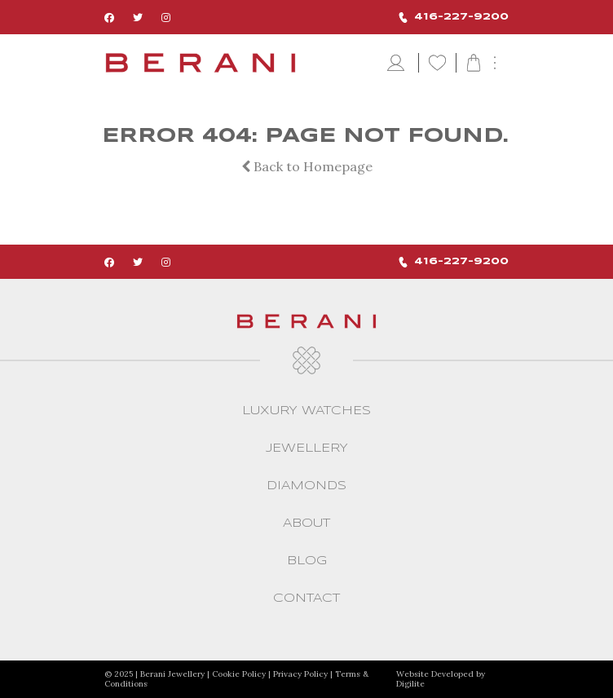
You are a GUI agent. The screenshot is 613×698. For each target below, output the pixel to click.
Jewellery (307, 448)
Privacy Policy (300, 674)
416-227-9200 (454, 17)
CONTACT (306, 598)
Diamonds (306, 486)
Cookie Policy (239, 674)
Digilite (410, 683)
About (306, 523)
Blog (307, 561)
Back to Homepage (307, 166)
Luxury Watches (306, 411)
